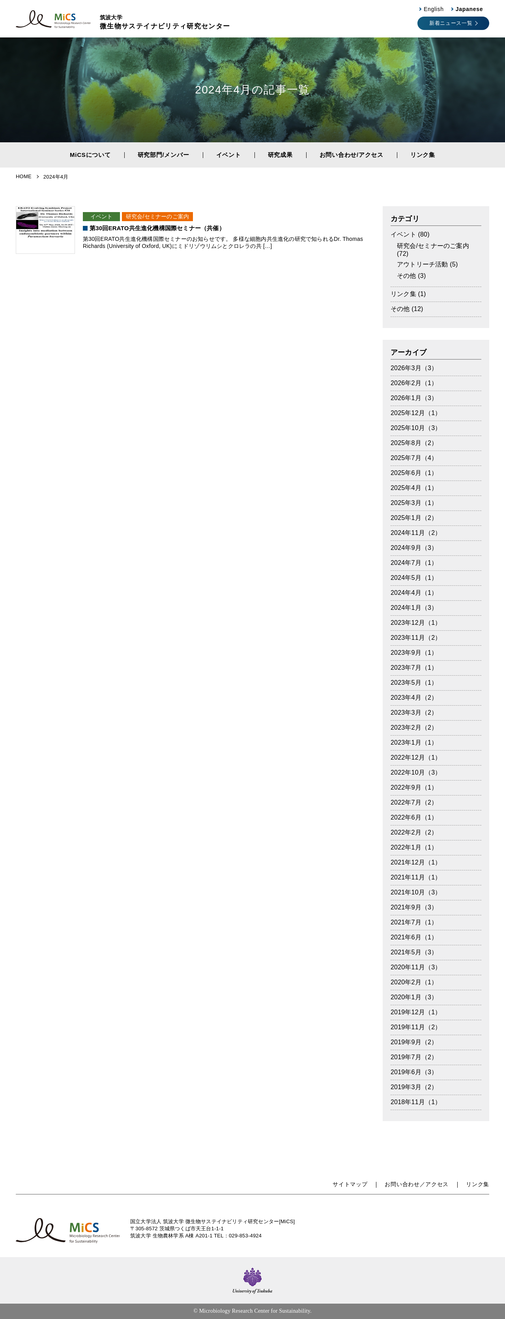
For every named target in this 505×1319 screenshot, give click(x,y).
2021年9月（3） (414, 907)
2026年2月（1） (414, 383)
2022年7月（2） (414, 802)
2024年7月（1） (414, 562)
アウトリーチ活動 (422, 264)
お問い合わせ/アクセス (351, 154)
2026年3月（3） (414, 368)
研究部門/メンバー (163, 154)
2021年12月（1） (416, 862)
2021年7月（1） (414, 922)
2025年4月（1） (414, 487)
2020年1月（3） (414, 997)
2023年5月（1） (414, 682)
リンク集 (422, 154)
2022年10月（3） (416, 772)
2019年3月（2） (414, 1087)
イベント (228, 154)
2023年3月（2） (414, 712)
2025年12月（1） (416, 413)
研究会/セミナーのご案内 (157, 216)
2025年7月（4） (414, 458)
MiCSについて (90, 154)
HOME (24, 176)
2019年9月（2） (414, 1042)
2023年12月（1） (416, 622)
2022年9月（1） (414, 787)
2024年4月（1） (414, 592)
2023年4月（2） (414, 697)
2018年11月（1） (416, 1102)
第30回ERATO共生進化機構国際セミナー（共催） (157, 228)
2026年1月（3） (414, 398)
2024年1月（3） (414, 607)
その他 (406, 275)
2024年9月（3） (414, 547)
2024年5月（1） (414, 577)
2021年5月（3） (414, 952)
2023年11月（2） (416, 637)
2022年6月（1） (414, 817)
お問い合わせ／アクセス (417, 1184)
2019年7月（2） (414, 1057)
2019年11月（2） (416, 1027)
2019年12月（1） (416, 1012)
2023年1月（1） (414, 742)
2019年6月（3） (414, 1072)
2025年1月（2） (414, 517)
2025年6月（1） (414, 472)
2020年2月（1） (414, 982)
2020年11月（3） (416, 967)
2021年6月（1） (414, 937)
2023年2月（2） (414, 727)
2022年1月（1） (414, 847)
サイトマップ (350, 1184)
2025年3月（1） (414, 502)
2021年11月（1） (416, 877)
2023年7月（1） (414, 667)
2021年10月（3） (416, 892)
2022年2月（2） (414, 832)
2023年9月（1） (414, 652)
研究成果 (280, 154)
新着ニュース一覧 (450, 23)
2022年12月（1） (416, 757)
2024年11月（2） (416, 532)
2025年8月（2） (414, 443)
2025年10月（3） (416, 428)
